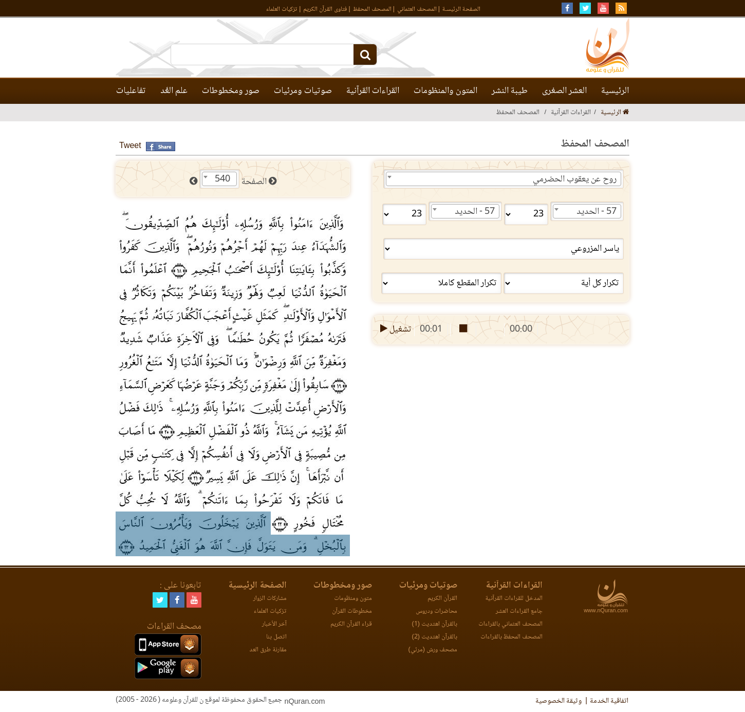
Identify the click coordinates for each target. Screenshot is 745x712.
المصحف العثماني (417, 9)
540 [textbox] (222, 179)
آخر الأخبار (274, 624)
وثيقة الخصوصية (558, 701)
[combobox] (503, 179)
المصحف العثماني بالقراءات (510, 624)
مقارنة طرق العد (268, 650)
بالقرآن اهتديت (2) (434, 637)
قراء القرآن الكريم (351, 624)
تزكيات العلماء (281, 9)
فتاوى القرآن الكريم (325, 9)
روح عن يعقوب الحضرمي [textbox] (575, 179)
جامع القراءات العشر (519, 611)
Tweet (130, 146)
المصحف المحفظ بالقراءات (511, 637)
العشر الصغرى (564, 91)
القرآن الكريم (442, 598)
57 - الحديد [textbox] (596, 212)
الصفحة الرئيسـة (461, 9)
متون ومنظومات (353, 598)
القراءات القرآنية (372, 91)
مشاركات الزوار (270, 598)
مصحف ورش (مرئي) (432, 650)
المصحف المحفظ (372, 9)
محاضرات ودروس (436, 611)
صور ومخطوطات (230, 91)
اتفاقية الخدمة (609, 701)
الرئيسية (615, 91)
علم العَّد (174, 91)
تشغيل (395, 329)
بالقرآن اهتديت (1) (434, 624)
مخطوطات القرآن (352, 611)
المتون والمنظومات (445, 91)
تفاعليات (131, 91)
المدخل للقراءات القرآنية (514, 598)
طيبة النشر (510, 91)
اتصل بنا (276, 637)
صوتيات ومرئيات (303, 91)
